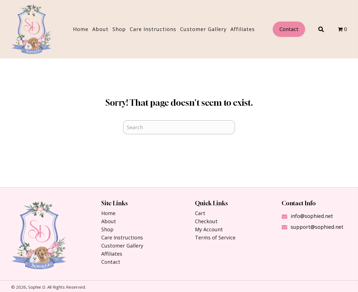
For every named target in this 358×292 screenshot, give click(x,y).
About (108, 221)
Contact (110, 261)
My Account (209, 229)
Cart (200, 213)
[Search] (179, 127)
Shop (107, 229)
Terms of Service (215, 237)
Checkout (206, 221)
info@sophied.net (312, 216)
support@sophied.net (317, 226)
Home (108, 213)
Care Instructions (122, 237)
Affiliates (111, 253)
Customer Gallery (122, 245)
